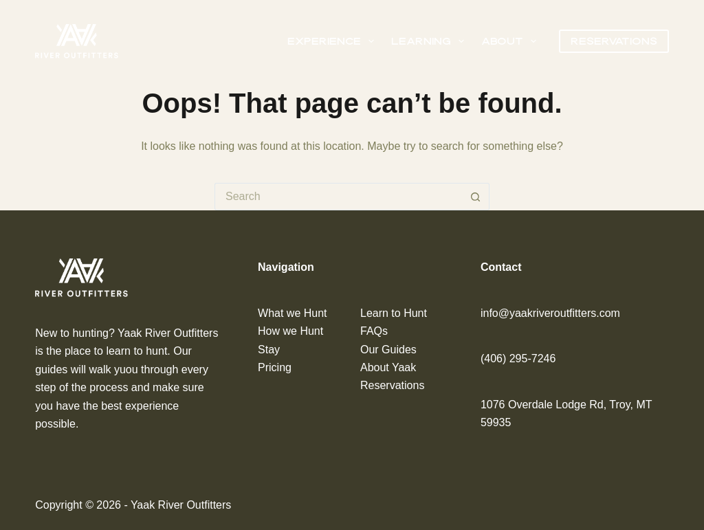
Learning (430, 41)
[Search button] (476, 196)
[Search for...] (338, 196)
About (511, 41)
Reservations (614, 41)
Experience (333, 41)
